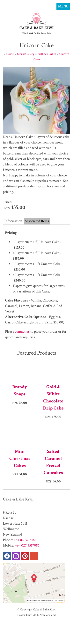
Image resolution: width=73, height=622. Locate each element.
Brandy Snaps (19, 390)
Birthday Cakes (46, 54)
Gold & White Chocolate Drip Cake (53, 397)
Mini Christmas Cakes (19, 458)
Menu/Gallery (25, 54)
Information (13, 221)
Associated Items (37, 221)
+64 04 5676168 (25, 540)
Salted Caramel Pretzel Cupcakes (53, 462)
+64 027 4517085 (27, 545)
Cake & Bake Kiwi (44, 609)
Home (10, 54)
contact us (22, 331)
